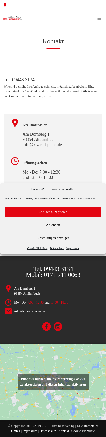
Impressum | (31, 431)
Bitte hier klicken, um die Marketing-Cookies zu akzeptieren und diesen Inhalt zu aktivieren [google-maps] (53, 381)
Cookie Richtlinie (82, 431)
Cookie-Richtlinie (37, 248)
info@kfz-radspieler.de (29, 311)
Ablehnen (53, 225)
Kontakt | (64, 431)
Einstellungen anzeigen (53, 238)
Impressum (72, 248)
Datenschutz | (49, 431)
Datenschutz (57, 248)
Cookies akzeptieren (52, 212)
